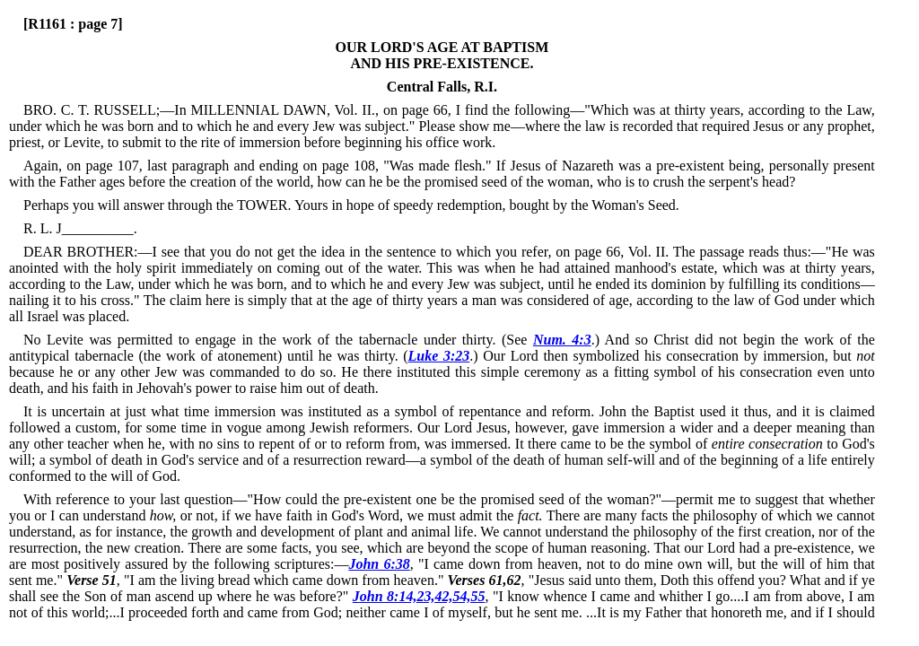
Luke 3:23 (439, 355)
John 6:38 (378, 564)
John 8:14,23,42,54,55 (419, 596)
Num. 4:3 (562, 339)
